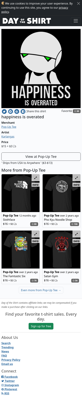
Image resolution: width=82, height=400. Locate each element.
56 (75, 280)
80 (34, 224)
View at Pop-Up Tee (41, 156)
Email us (7, 364)
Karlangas (7, 136)
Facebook (9, 377)
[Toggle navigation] (76, 20)
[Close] (78, 3)
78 (34, 280)
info (35, 185)
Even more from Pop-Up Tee (41, 290)
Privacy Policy (10, 360)
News (5, 351)
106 (74, 224)
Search (6, 343)
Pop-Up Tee (8, 127)
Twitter (8, 381)
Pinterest (9, 389)
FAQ (4, 356)
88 (76, 111)
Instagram (10, 385)
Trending (7, 347)
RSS (5, 393)
